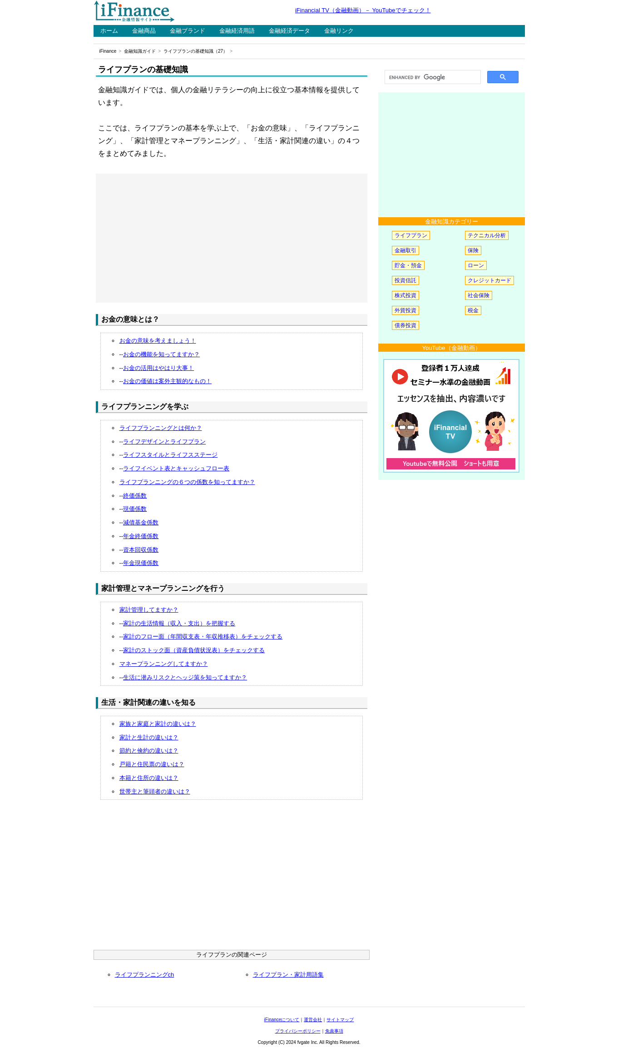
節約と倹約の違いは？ (148, 750)
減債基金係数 (140, 522)
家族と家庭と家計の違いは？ (157, 723)
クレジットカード (489, 280)
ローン (476, 265)
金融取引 (405, 250)
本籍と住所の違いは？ (148, 777)
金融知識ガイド (140, 51)
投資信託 (405, 280)
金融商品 (144, 30)
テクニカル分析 (487, 235)
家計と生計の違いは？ (148, 737)
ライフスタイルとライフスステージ (170, 454)
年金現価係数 (140, 562)
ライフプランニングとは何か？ (160, 427)
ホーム (109, 30)
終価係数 (135, 495)
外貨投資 (405, 310)
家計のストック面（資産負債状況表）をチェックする (194, 650)
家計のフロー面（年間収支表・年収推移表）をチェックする (202, 636)
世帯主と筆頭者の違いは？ (154, 791)
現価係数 (135, 508)
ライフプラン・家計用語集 (288, 974)
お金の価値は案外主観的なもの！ (167, 381)
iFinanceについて (282, 1019)
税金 (473, 310)
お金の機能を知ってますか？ (161, 354)
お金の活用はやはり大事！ (158, 367)
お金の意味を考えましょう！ (157, 340)
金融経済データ (289, 30)
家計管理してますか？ (148, 609)
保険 (473, 250)
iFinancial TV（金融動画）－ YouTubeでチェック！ (363, 10)
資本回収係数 (140, 549)
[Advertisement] (231, 238)
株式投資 (405, 295)
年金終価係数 (140, 536)
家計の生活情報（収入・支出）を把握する (179, 623)
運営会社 (313, 1019)
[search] (432, 77)
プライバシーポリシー (298, 1030)
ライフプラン (411, 235)
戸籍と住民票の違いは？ (151, 764)
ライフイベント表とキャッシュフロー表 (176, 468)
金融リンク (339, 30)
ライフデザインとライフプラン (164, 441)
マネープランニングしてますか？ (163, 663)
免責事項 (334, 1030)
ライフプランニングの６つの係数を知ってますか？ (187, 482)
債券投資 (405, 325)
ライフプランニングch (144, 974)
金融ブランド (187, 30)
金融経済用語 (237, 30)
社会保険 (478, 295)
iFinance (108, 51)
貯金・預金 (408, 265)
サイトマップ (340, 1019)
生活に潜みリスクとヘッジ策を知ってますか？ (185, 677)
